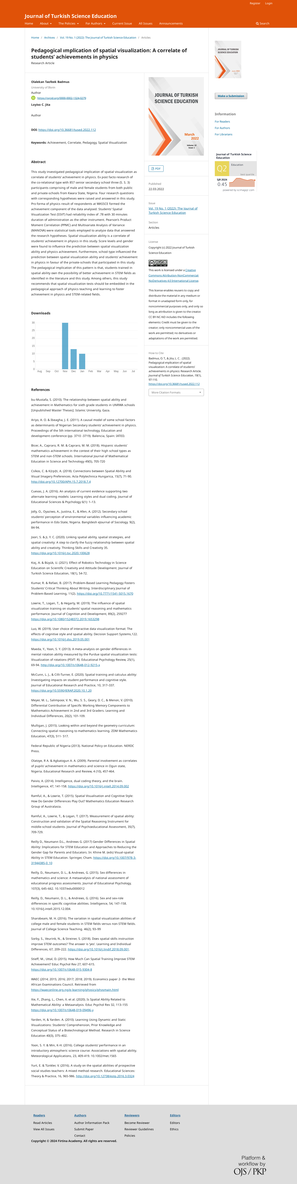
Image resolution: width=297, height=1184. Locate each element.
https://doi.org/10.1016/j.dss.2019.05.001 (60, 639)
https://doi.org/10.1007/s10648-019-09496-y (62, 1010)
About (44, 23)
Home (29, 23)
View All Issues (43, 1129)
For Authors (94, 23)
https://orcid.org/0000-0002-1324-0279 (61, 98)
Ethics (174, 1129)
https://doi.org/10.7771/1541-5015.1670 (105, 593)
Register (255, 3)
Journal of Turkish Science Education (71, 15)
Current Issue (122, 23)
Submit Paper (84, 1129)
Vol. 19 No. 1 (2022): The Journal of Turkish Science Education (98, 37)
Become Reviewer (137, 1123)
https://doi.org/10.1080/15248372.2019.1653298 (65, 619)
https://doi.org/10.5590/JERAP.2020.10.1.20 (61, 690)
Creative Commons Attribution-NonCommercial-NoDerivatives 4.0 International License (174, 275)
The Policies (67, 23)
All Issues (145, 23)
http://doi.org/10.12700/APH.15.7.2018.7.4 (61, 482)
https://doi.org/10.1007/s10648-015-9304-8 (61, 969)
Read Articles (42, 1123)
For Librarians (223, 134)
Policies (129, 1135)
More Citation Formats (166, 392)
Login (268, 3)
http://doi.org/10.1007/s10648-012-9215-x (70, 665)
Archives (49, 37)
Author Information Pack (91, 1123)
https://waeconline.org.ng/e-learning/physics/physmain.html (75, 990)
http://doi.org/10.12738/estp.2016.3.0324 (105, 1076)
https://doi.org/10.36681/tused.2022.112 (67, 130)
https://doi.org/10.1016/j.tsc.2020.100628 (60, 553)
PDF (158, 169)
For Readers (222, 121)
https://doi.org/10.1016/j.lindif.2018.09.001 (98, 949)
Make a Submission (231, 96)
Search (262, 23)
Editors (175, 1123)
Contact (79, 1135)
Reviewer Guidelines (139, 1129)
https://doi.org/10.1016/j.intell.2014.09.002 (98, 786)
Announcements (171, 23)
